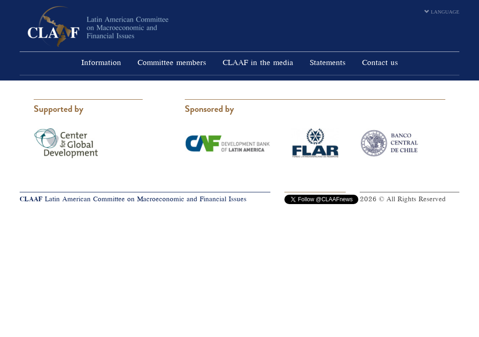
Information (101, 63)
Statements (328, 63)
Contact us (380, 63)
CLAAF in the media (258, 63)
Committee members (172, 63)
